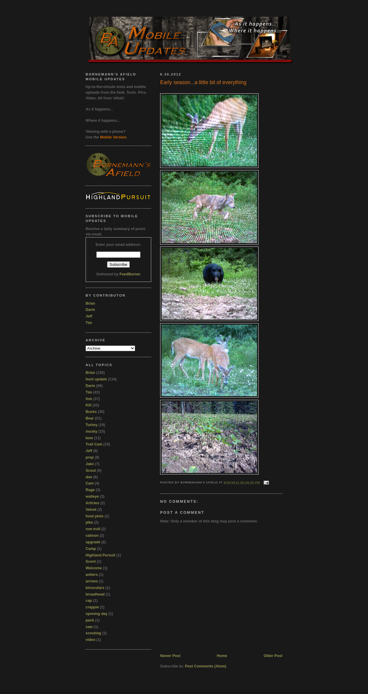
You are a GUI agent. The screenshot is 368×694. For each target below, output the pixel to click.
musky (92, 431)
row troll (93, 529)
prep (90, 457)
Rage (90, 490)
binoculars (95, 588)
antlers (92, 575)
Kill (88, 405)
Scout (91, 470)
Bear (90, 418)
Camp (91, 549)
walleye (92, 496)
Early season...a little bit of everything (203, 82)
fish (89, 399)
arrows (92, 581)
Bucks (91, 412)
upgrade (93, 542)
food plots (94, 516)
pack (90, 620)
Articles (92, 503)
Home (222, 656)
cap (89, 601)
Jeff (89, 316)
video (90, 640)
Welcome (94, 568)
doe (89, 477)
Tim (89, 323)
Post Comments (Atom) (205, 666)
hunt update (96, 379)
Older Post (273, 656)
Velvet (91, 510)
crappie (92, 607)
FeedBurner (130, 274)
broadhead (95, 594)
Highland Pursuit (100, 555)
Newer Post (170, 656)
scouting (93, 633)
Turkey (92, 425)
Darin (90, 310)
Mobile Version (113, 137)
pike (89, 522)
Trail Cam (94, 444)
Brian (90, 303)
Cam (90, 483)
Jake (90, 464)
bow (89, 438)
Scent (91, 561)
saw (89, 627)
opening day (96, 614)
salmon (92, 535)
